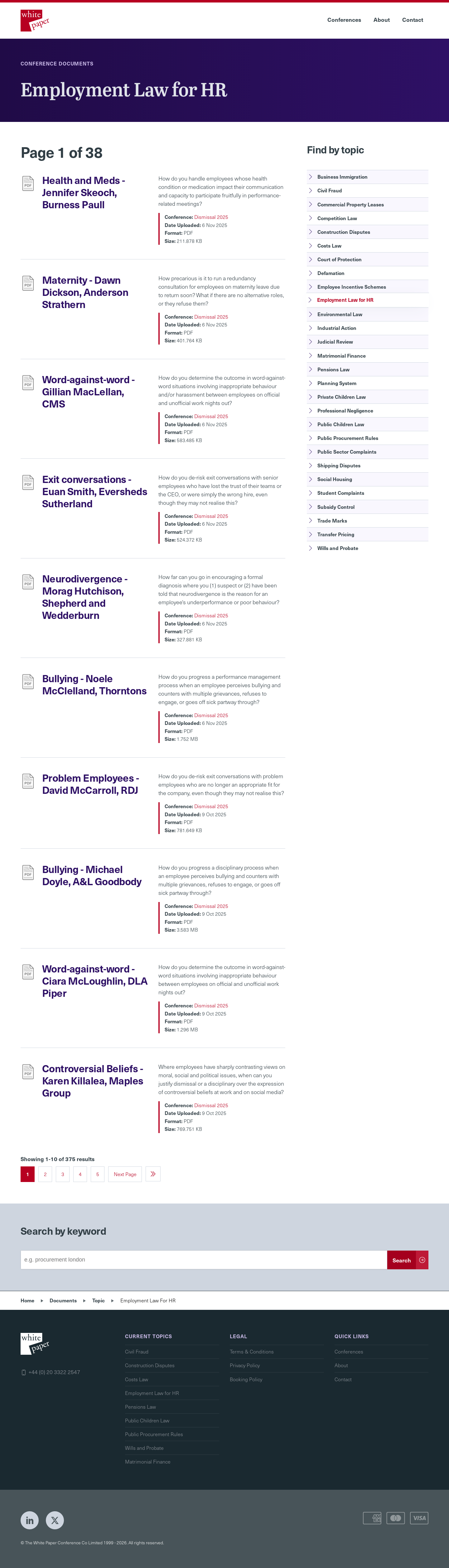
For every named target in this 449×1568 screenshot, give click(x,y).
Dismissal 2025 (211, 216)
